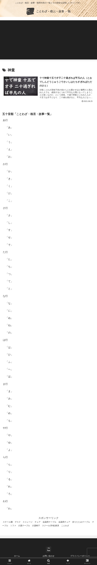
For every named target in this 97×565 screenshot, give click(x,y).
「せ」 (9, 237)
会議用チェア (64, 522)
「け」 (9, 193)
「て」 (9, 281)
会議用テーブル (49, 522)
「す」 (9, 230)
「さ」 (9, 215)
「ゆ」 (9, 442)
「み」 (9, 398)
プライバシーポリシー (80, 556)
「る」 (9, 479)
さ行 (5, 208)
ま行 (5, 384)
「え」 (9, 149)
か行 (5, 164)
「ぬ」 (9, 318)
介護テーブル (24, 525)
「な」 (9, 303)
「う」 (9, 142)
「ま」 (9, 391)
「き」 (9, 178)
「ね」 (9, 325)
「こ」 (9, 200)
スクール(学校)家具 (50, 525)
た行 (5, 252)
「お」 (9, 156)
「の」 (9, 332)
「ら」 (9, 464)
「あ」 (9, 127)
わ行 (5, 501)
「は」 (9, 347)
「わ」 (9, 508)
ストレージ (28, 522)
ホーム (17, 556)
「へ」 (9, 369)
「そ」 (9, 244)
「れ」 (9, 486)
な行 (5, 296)
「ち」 (9, 266)
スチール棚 (8, 522)
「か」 (9, 171)
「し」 (9, 222)
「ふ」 (9, 361)
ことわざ (65, 525)
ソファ (13, 525)
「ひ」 (9, 354)
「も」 (9, 420)
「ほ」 (9, 376)
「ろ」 (9, 493)
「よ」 (9, 449)
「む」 (9, 406)
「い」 (9, 134)
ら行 (5, 457)
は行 (5, 340)
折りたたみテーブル (81, 522)
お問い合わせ (48, 556)
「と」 (9, 288)
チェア (38, 522)
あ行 (5, 120)
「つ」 (9, 274)
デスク (18, 522)
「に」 (9, 310)
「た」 (9, 259)
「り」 (9, 471)
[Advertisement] (48, 39)
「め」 (9, 413)
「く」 (9, 186)
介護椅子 (36, 525)
